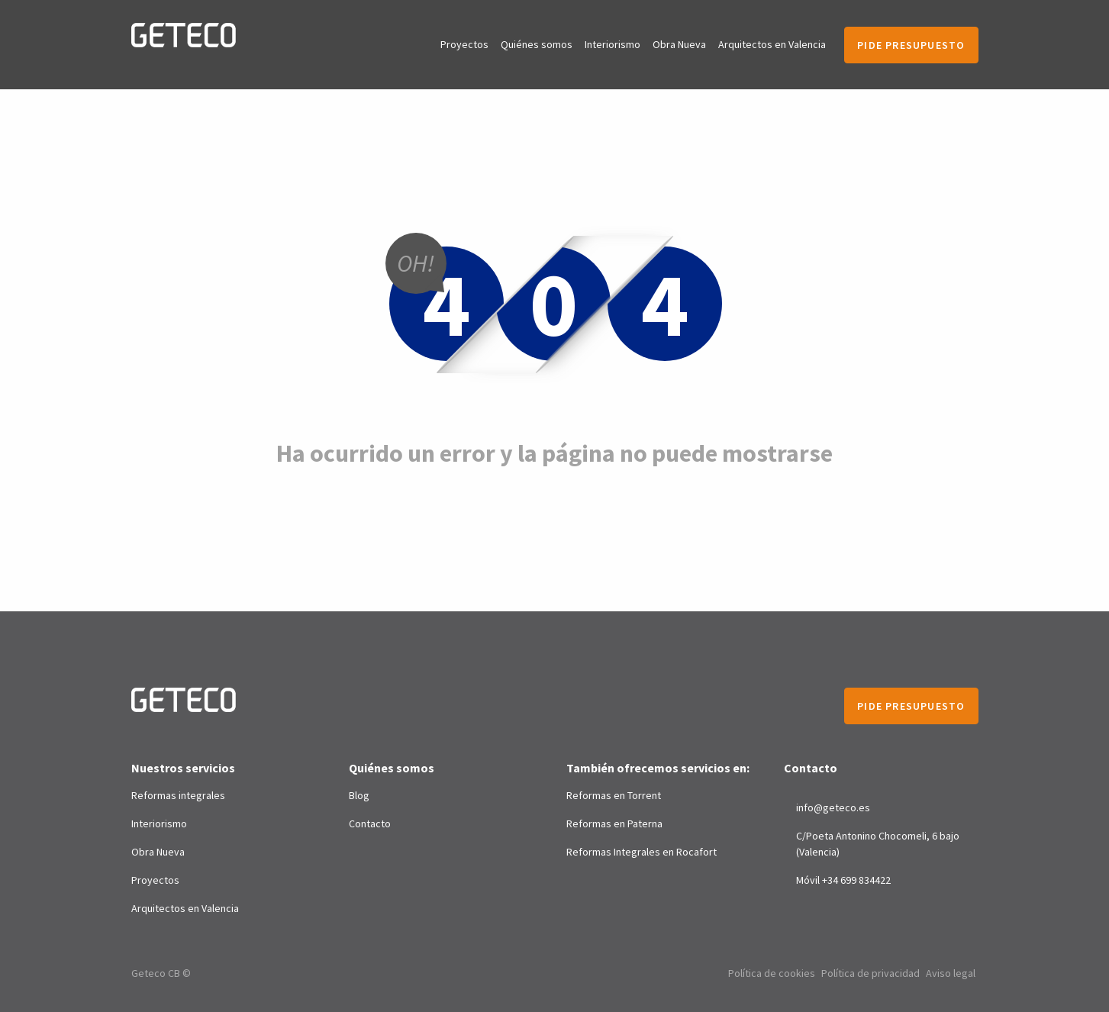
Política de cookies (771, 973)
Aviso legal (950, 973)
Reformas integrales (178, 795)
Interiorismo (612, 44)
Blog (359, 795)
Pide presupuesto (911, 45)
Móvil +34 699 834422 (843, 880)
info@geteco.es (833, 807)
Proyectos (464, 44)
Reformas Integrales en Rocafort (641, 852)
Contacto (370, 823)
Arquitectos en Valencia (772, 44)
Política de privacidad (870, 973)
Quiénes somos (536, 44)
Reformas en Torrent (613, 795)
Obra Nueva (679, 44)
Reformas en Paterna (614, 823)
